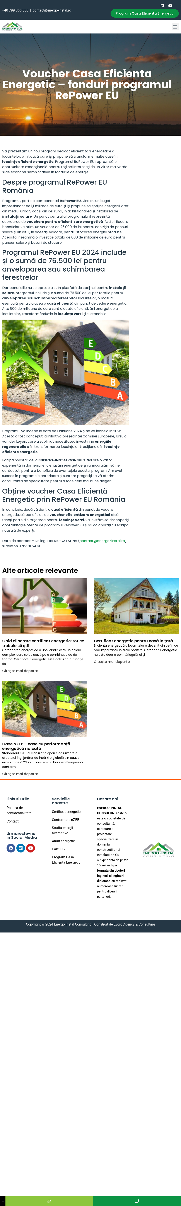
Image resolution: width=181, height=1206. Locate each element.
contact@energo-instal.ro (52, 10)
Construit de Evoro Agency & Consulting (124, 924)
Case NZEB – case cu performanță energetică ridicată (36, 746)
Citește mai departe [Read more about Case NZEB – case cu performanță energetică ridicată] (20, 773)
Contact (13, 821)
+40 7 (6, 10)
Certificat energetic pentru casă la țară (133, 641)
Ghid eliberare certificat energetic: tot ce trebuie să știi (43, 643)
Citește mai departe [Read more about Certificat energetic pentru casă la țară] (112, 661)
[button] (175, 26)
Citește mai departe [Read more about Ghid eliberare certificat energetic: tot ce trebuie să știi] (20, 670)
